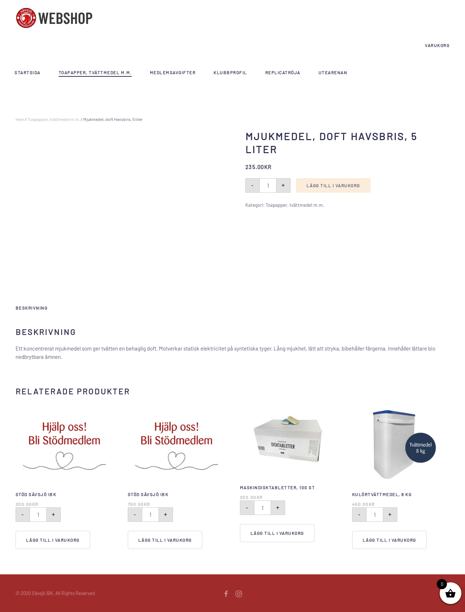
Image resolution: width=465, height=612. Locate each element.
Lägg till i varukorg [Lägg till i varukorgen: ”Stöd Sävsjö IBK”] (53, 539)
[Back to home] (54, 18)
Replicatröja (282, 72)
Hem (20, 119)
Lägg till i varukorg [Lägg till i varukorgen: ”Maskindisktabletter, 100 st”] (277, 533)
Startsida (27, 72)
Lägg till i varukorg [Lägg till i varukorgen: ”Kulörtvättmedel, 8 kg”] (389, 539)
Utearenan (332, 72)
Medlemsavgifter (173, 72)
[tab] (28, 308)
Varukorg (437, 45)
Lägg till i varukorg (333, 185)
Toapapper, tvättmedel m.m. (95, 72)
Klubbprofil (230, 72)
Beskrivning (32, 307)
